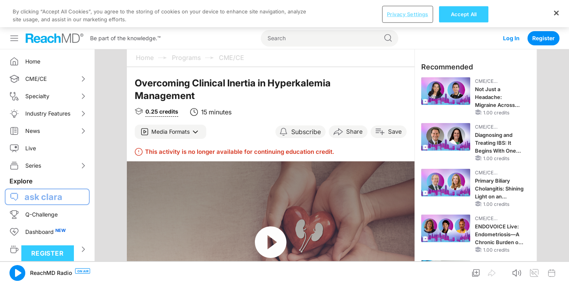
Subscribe (306, 132)
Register (543, 10)
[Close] (556, 271)
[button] (170, 132)
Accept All (464, 272)
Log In (511, 10)
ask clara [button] (43, 197)
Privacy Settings (407, 272)
